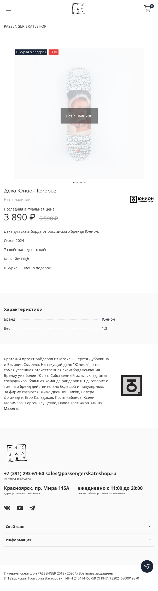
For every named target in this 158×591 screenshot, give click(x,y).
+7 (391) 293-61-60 (24, 473)
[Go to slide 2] (77, 182)
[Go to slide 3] (81, 182)
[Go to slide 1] (73, 182)
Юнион (108, 319)
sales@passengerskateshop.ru (80, 473)
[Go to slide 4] (84, 182)
